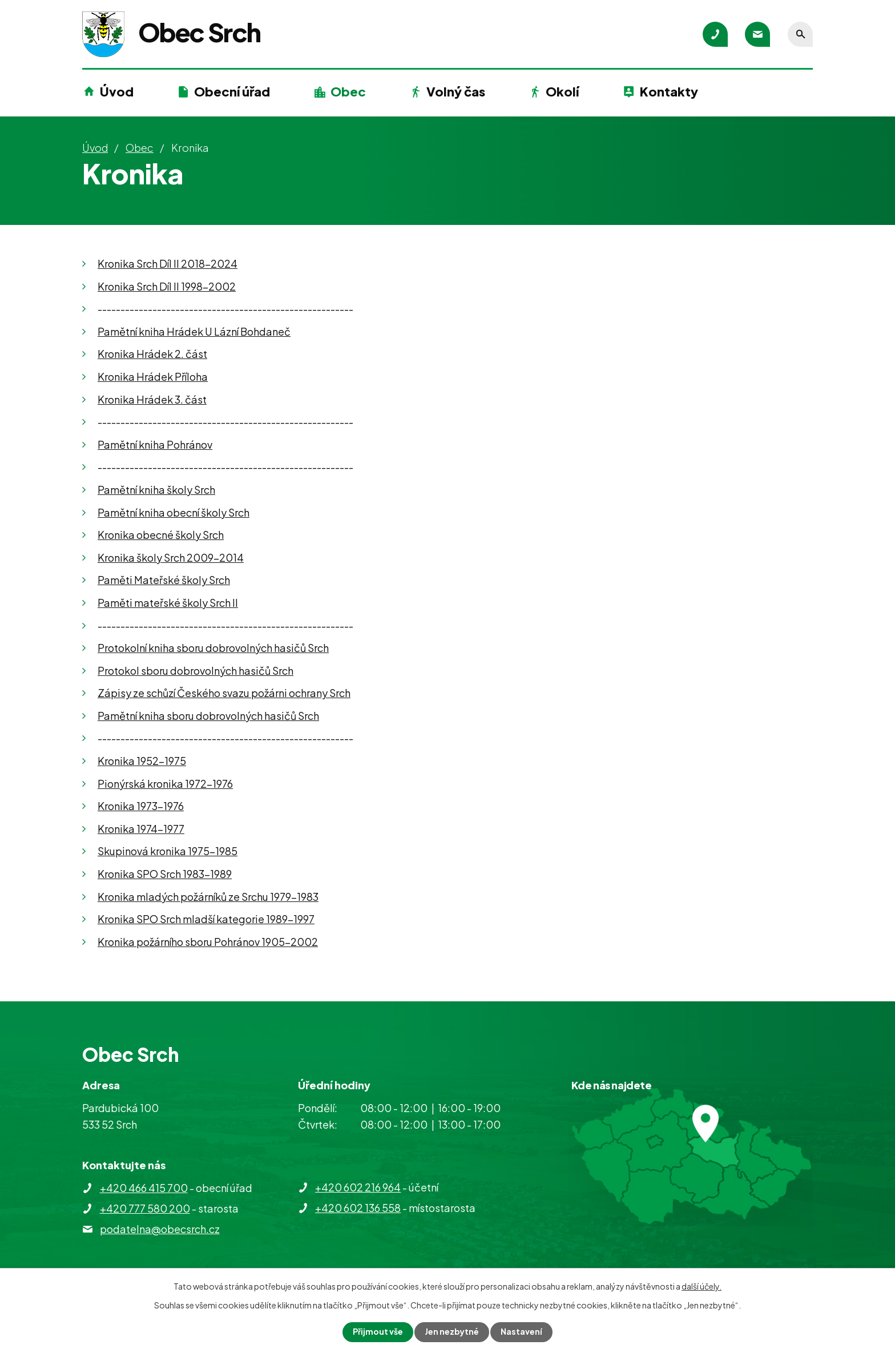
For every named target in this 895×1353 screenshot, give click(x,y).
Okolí (562, 91)
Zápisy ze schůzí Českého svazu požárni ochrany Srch (224, 692)
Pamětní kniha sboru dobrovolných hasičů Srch (208, 715)
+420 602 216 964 (358, 1187)
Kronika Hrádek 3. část (152, 399)
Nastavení (522, 1332)
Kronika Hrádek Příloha (153, 376)
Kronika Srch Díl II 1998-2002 (167, 286)
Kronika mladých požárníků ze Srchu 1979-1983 (208, 896)
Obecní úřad (232, 91)
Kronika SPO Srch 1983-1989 (165, 873)
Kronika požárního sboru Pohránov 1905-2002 (208, 941)
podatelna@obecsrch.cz (160, 1228)
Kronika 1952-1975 (142, 760)
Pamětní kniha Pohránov (155, 444)
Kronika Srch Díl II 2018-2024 (167, 263)
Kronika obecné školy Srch (161, 534)
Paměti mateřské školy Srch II (168, 602)
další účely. (701, 1286)
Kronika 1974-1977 (141, 828)
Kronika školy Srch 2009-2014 (171, 557)
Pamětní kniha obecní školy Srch (173, 512)
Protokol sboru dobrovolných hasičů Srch (195, 670)
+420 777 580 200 (145, 1208)
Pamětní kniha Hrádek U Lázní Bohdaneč (194, 331)
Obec (348, 91)
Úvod (117, 91)
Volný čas (455, 91)
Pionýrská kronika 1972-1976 (165, 783)
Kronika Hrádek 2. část (152, 353)
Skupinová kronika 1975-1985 (167, 850)
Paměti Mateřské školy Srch (164, 579)
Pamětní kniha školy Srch (156, 489)
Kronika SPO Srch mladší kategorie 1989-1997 (206, 918)
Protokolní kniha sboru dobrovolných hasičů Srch (213, 647)
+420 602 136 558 (358, 1207)
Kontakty (669, 91)
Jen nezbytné (452, 1332)
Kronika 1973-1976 (141, 805)
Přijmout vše (378, 1332)
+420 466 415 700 (144, 1187)
